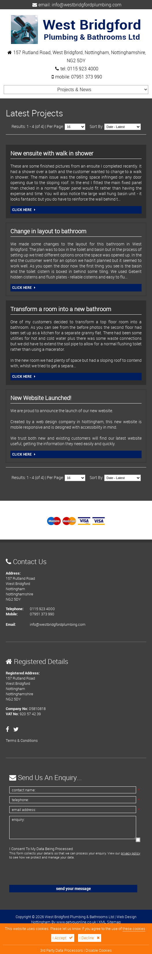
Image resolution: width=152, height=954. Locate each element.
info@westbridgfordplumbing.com (86, 4)
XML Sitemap (110, 921)
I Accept (63, 937)
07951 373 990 (86, 77)
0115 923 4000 (82, 68)
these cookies (134, 928)
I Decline (89, 937)
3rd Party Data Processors (61, 950)
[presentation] (48, 872)
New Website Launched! (40, 398)
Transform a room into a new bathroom (60, 309)
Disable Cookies (99, 950)
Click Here (23, 210)
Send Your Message (73, 888)
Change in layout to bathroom (48, 231)
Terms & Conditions (22, 740)
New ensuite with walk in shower (51, 153)
